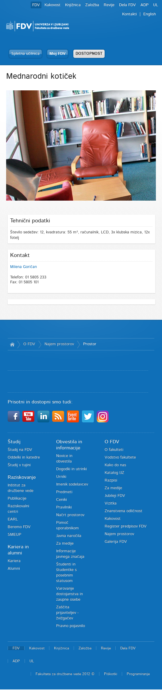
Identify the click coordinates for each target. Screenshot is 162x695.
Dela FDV (127, 5)
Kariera (14, 561)
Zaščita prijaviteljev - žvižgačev (67, 612)
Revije (109, 5)
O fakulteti (114, 450)
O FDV (29, 344)
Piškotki (110, 674)
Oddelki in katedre (24, 457)
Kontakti (129, 14)
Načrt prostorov (70, 515)
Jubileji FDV (115, 496)
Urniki (61, 477)
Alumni (14, 569)
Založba (92, 5)
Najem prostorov (59, 344)
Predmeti (64, 492)
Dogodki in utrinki (71, 469)
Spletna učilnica (25, 54)
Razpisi (111, 480)
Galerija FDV (116, 542)
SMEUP (14, 535)
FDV (36, 5)
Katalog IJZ (114, 473)
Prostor (89, 344)
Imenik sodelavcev (72, 484)
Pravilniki (64, 507)
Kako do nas (115, 465)
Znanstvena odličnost (123, 511)
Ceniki (61, 500)
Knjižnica (73, 5)
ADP (144, 5)
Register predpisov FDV (126, 526)
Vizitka (111, 503)
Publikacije (17, 498)
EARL (13, 519)
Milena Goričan (23, 267)
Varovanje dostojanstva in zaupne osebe (69, 594)
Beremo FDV (19, 527)
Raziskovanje (22, 477)
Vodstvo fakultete (120, 457)
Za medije (65, 544)
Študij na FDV (20, 450)
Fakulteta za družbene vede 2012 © (65, 674)
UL (155, 5)
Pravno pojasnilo (70, 626)
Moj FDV (57, 54)
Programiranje (138, 674)
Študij (14, 441)
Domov (12, 344)
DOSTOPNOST (88, 54)
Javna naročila (68, 536)
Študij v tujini (19, 465)
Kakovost (52, 5)
